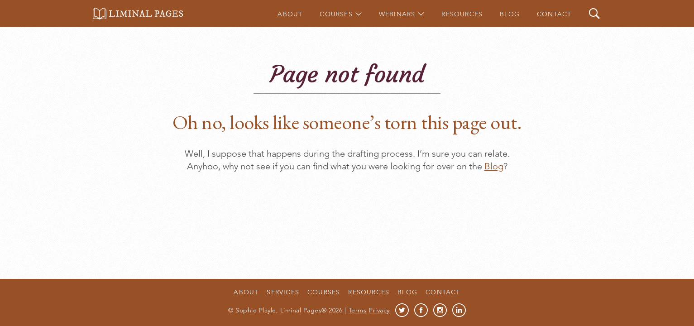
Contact (554, 14)
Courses (336, 14)
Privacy (379, 310)
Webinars (397, 14)
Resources (462, 14)
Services (283, 292)
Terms (358, 310)
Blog (510, 14)
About (290, 14)
